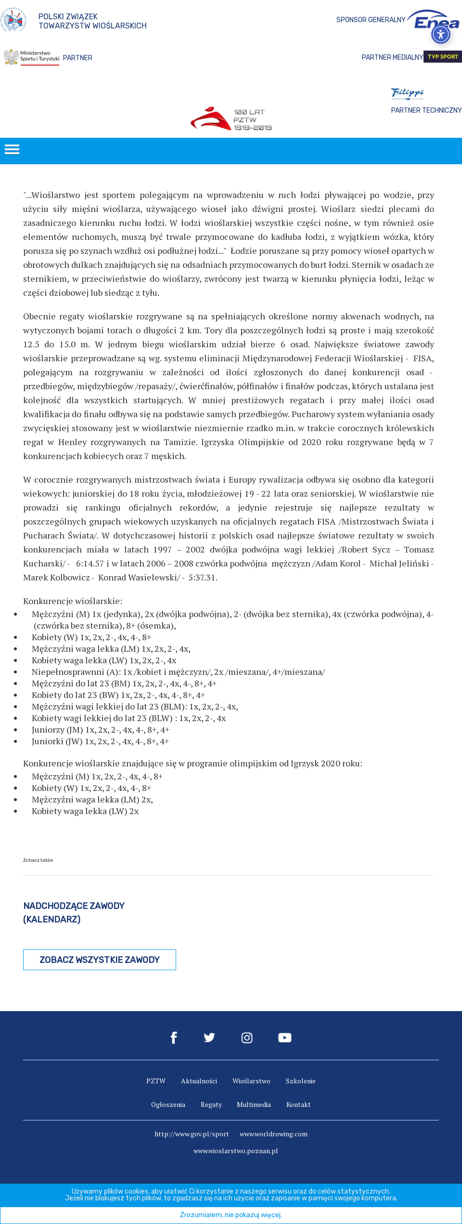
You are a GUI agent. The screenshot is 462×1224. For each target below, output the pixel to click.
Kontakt (298, 1104)
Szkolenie (301, 1080)
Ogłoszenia (168, 1104)
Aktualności (199, 1080)
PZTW (156, 1080)
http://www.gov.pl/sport (191, 1133)
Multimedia (254, 1104)
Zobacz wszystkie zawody (99, 960)
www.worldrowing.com (274, 1133)
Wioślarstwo (251, 1080)
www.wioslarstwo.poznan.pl (235, 1150)
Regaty (211, 1104)
